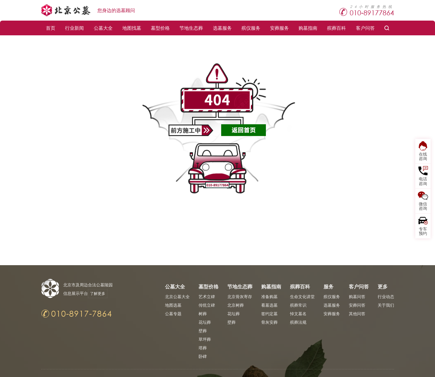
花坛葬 (205, 322)
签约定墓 (269, 313)
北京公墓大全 (177, 296)
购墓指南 (308, 28)
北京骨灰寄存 (239, 296)
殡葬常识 (298, 305)
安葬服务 (279, 28)
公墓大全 (103, 28)
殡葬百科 (336, 28)
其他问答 (357, 313)
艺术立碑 (207, 296)
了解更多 (100, 293)
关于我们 (386, 305)
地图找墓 (131, 28)
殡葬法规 (298, 322)
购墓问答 (357, 296)
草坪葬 (205, 339)
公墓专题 (173, 313)
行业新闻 (74, 28)
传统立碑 (207, 305)
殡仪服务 (250, 28)
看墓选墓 (269, 305)
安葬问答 (357, 305)
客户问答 (365, 28)
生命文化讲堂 (302, 296)
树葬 (203, 313)
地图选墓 (173, 305)
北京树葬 (235, 305)
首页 (50, 28)
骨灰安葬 (269, 322)
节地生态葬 (191, 28)
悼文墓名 (298, 313)
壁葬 (203, 330)
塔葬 (203, 348)
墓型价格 (160, 28)
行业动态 (386, 296)
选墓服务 (222, 28)
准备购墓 (269, 296)
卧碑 (203, 356)
